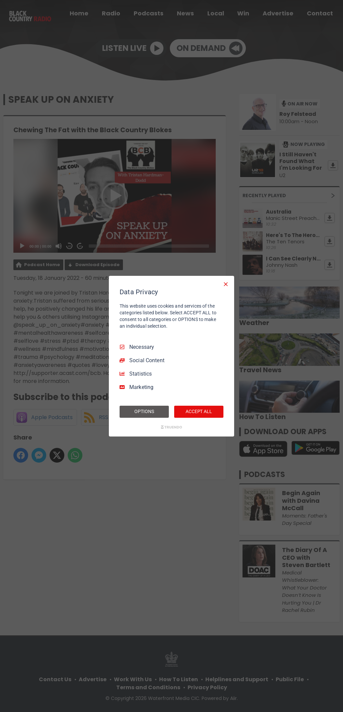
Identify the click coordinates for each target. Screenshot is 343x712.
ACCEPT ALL (199, 411)
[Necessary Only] (225, 283)
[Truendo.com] (171, 427)
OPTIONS (144, 411)
